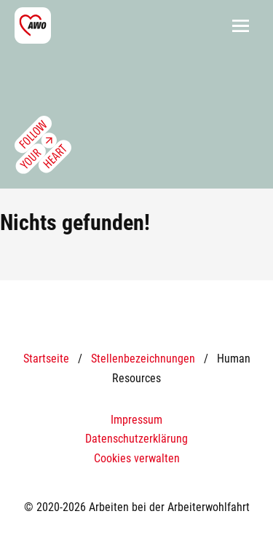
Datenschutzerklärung (136, 439)
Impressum (136, 420)
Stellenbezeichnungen (143, 358)
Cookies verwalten (137, 458)
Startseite (46, 358)
